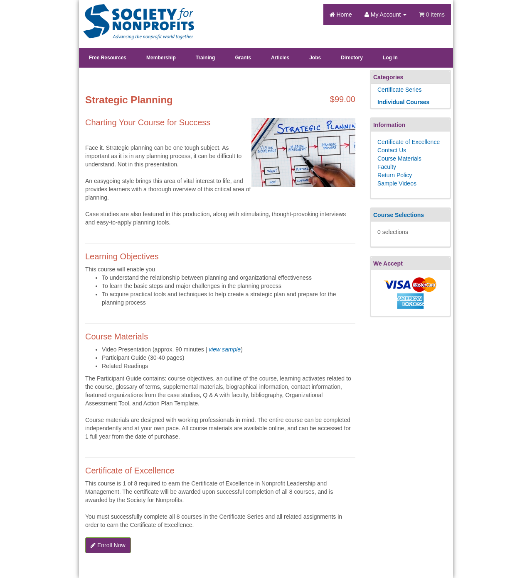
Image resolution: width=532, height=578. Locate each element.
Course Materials (399, 158)
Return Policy (394, 175)
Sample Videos (396, 183)
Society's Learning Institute (134, 14)
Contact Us (391, 150)
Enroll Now (108, 545)
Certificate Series (399, 89)
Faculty (386, 166)
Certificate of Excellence (408, 142)
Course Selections (398, 215)
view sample (225, 349)
